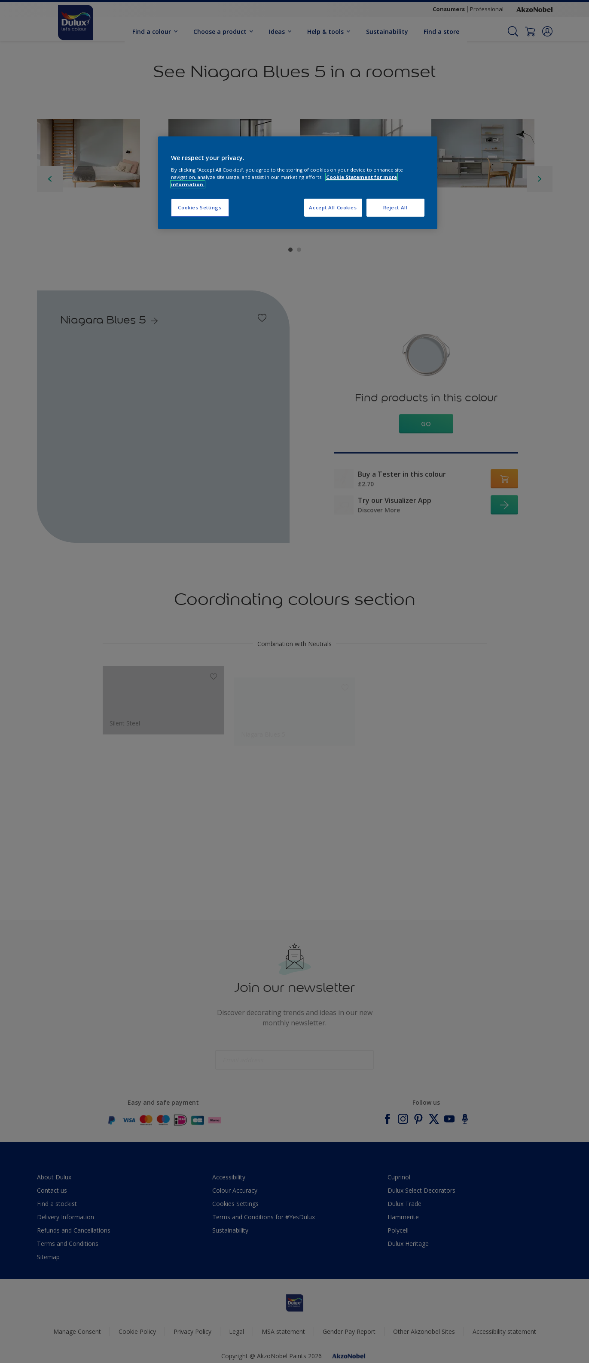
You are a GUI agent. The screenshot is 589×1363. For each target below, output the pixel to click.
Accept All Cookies (333, 207)
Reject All (395, 207)
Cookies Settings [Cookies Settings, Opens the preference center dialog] (199, 207)
